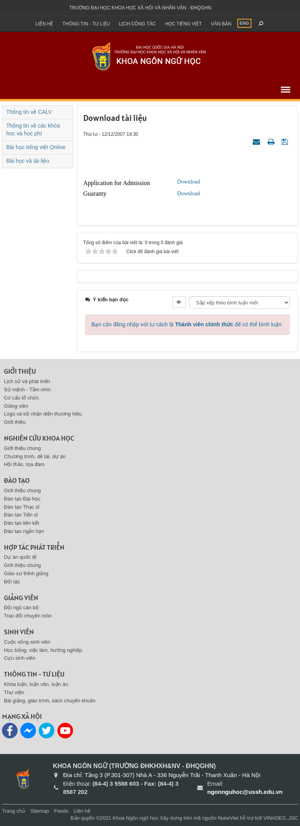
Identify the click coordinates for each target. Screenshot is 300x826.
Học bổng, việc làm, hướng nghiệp (43, 650)
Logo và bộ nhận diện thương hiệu (43, 414)
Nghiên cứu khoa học (39, 438)
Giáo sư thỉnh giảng (26, 573)
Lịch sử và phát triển (27, 381)
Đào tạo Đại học (22, 499)
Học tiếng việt (183, 24)
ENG (244, 23)
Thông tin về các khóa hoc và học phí (33, 129)
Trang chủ (13, 811)
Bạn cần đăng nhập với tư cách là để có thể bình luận (186, 324)
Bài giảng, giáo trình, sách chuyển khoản (49, 701)
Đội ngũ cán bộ (21, 607)
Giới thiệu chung (22, 448)
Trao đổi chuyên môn (28, 616)
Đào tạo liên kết (21, 523)
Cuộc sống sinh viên (27, 642)
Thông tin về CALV (29, 112)
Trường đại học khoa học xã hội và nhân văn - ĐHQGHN (140, 8)
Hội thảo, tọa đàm (24, 464)
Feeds (61, 811)
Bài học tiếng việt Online (36, 147)
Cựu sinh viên (20, 658)
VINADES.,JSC (280, 818)
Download (188, 182)
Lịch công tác (137, 24)
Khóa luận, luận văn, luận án (36, 684)
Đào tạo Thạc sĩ (21, 507)
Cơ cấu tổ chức (21, 398)
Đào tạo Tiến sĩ (21, 515)
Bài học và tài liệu (27, 161)
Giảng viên (16, 406)
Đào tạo (17, 480)
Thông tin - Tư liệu (86, 24)
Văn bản (221, 24)
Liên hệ (45, 24)
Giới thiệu (20, 371)
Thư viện (14, 692)
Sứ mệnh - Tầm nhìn (27, 389)
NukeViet (228, 818)
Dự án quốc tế (20, 557)
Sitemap (39, 811)
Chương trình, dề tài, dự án (35, 456)
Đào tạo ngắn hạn (24, 531)
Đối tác (12, 582)
